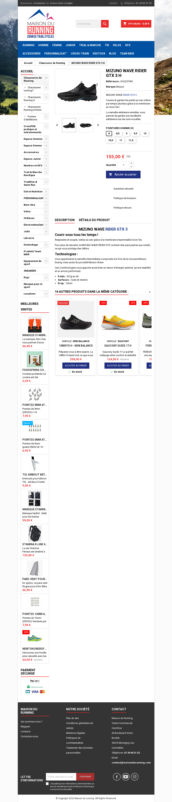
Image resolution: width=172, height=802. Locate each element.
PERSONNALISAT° (55, 53)
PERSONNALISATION (36, 198)
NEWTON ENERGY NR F (34, 648)
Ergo (26, 277)
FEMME (57, 45)
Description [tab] (65, 220)
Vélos (27, 211)
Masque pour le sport (33, 285)
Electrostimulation (35, 224)
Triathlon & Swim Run (30, 183)
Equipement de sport (33, 262)
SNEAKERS (30, 270)
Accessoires (31, 152)
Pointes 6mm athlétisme (34, 439)
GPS (127, 45)
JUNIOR (70, 45)
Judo (27, 231)
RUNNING (29, 45)
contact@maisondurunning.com (131, 762)
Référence (112, 81)
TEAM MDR (127, 53)
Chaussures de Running (33, 79)
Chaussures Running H (32, 99)
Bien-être (29, 204)
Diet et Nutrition (33, 191)
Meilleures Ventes (29, 306)
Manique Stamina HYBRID (34, 509)
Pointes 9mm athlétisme (34, 404)
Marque (110, 86)
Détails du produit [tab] (94, 220)
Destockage (31, 244)
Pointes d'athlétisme (30, 118)
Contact (113, 3)
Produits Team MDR (32, 253)
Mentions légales (75, 733)
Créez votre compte (61, 3)
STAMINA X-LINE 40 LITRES (34, 544)
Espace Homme (33, 138)
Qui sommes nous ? (31, 721)
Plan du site (72, 718)
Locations (29, 293)
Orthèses (29, 218)
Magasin (25, 726)
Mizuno (120, 86)
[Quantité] (123, 165)
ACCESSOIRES (32, 53)
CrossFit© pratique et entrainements (32, 129)
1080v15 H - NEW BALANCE (76, 345)
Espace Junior (32, 158)
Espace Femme (33, 145)
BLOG (112, 53)
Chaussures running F (32, 89)
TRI (107, 45)
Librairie (29, 238)
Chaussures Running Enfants (33, 108)
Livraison (26, 731)
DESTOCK (99, 53)
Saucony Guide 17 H (117, 345)
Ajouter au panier (123, 175)
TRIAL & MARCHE (90, 45)
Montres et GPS (33, 165)
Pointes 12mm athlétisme (34, 614)
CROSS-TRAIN (80, 53)
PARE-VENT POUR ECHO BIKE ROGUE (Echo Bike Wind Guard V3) (34, 579)
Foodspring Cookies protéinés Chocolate (34, 369)
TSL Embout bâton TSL (34, 474)
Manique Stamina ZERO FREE (34, 335)
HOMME (43, 45)
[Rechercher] (92, 24)
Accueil (27, 71)
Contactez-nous (29, 736)
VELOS (117, 45)
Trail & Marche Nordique (33, 174)
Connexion (39, 3)
